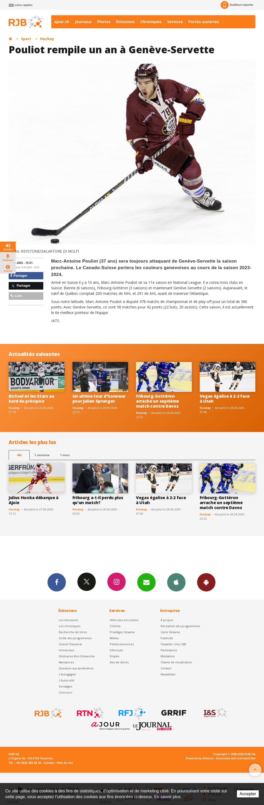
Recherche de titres (73, 632)
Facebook (56, 582)
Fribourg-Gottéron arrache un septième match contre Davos (157, 401)
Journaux (83, 21)
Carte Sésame (170, 632)
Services (175, 21)
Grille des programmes (75, 638)
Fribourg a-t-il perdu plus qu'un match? (97, 500)
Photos (103, 21)
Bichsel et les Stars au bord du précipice (31, 398)
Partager (18, 276)
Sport (26, 38)
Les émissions (68, 620)
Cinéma (115, 626)
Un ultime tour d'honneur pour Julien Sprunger (98, 398)
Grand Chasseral (70, 644)
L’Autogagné (67, 674)
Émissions (125, 21)
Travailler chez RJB (173, 644)
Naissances (66, 662)
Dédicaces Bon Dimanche (77, 656)
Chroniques (151, 21)
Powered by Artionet (199, 758)
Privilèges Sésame (122, 632)
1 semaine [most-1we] (42, 455)
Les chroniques (69, 626)
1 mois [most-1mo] (65, 455)
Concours (65, 692)
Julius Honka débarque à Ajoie (34, 500)
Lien (16, 296)
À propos (167, 620)
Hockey (47, 38)
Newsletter (168, 674)
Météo (114, 638)
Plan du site (65, 762)
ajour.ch (61, 21)
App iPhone (176, 582)
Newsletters (146, 582)
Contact (166, 668)
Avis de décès (119, 662)
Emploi (114, 656)
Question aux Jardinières (76, 668)
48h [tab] (19, 455)
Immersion (66, 650)
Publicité (167, 638)
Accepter (248, 794)
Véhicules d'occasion (124, 620)
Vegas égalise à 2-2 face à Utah (225, 398)
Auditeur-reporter (237, 5)
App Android (206, 582)
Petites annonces (122, 644)
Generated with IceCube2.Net (235, 758)
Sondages (65, 686)
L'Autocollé (66, 680)
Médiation (168, 656)
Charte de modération (176, 662)
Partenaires (169, 650)
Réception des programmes (180, 626)
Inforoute (116, 650)
